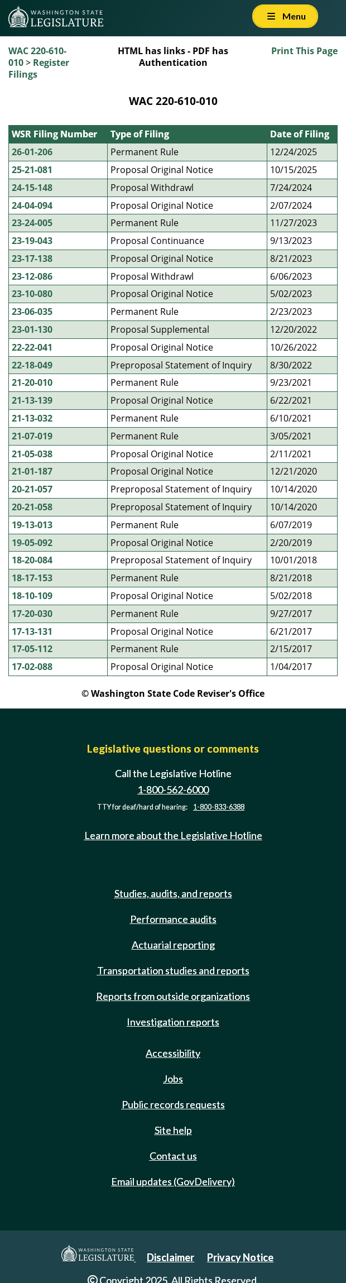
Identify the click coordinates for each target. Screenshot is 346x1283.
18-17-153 (32, 578)
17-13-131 (32, 631)
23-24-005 (32, 223)
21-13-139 (32, 400)
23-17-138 (32, 258)
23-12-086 (32, 276)
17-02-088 (32, 666)
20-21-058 (32, 507)
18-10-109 (32, 596)
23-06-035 (32, 311)
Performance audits (173, 919)
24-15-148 (32, 187)
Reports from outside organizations (173, 996)
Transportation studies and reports (173, 970)
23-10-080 (32, 294)
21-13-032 (32, 418)
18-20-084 (32, 560)
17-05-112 (32, 649)
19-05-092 (32, 543)
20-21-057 (32, 489)
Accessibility (173, 1053)
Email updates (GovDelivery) (173, 1181)
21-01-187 (32, 471)
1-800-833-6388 (218, 807)
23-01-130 (32, 329)
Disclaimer (170, 1257)
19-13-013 (32, 525)
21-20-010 (32, 382)
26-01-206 (32, 152)
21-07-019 (32, 436)
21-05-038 (32, 454)
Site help (173, 1130)
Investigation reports (173, 1022)
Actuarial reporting (173, 945)
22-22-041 (32, 347)
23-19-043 (32, 240)
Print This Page (304, 51)
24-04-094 (32, 205)
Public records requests (173, 1104)
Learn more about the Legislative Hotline (173, 835)
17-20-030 (32, 613)
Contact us (173, 1156)
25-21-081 (32, 170)
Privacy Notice (240, 1257)
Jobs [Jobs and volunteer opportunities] (173, 1079)
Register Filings (38, 68)
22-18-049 (32, 365)
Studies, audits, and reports (173, 893)
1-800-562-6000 (173, 789)
